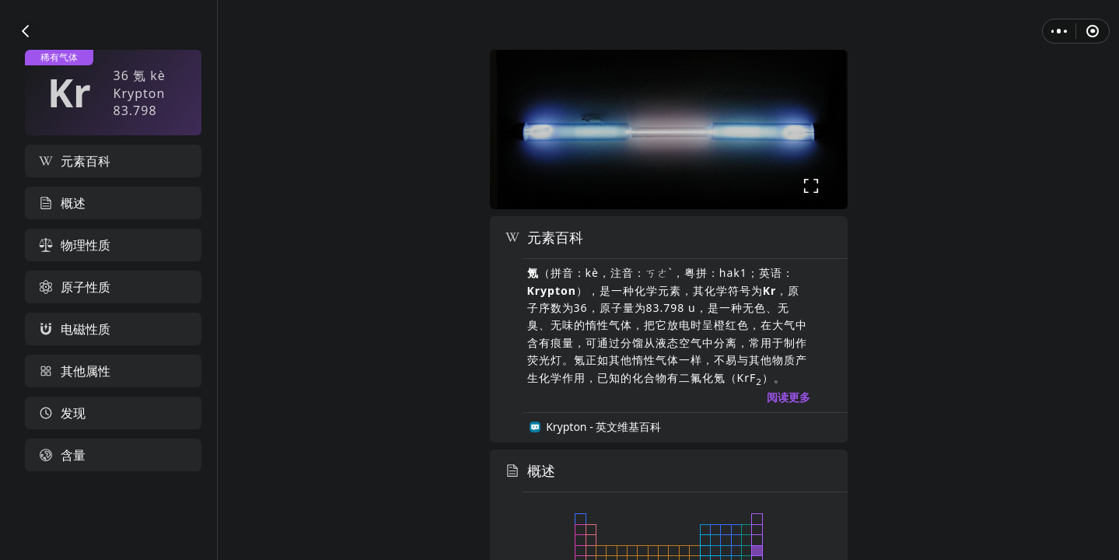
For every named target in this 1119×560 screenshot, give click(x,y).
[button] (25, 31)
